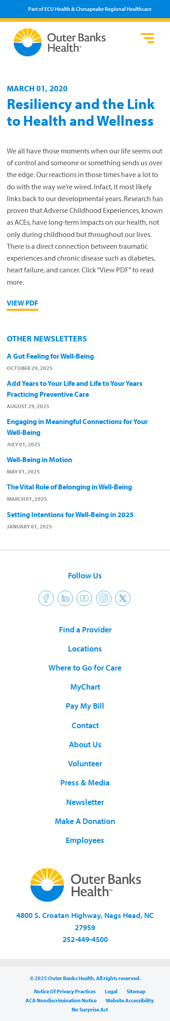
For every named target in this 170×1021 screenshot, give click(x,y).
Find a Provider (85, 629)
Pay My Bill (85, 705)
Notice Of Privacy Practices (65, 991)
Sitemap (136, 991)
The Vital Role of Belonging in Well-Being (69, 486)
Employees (85, 840)
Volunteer (85, 763)
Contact (85, 725)
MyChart (85, 686)
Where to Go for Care (85, 667)
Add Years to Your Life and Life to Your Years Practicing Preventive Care (74, 389)
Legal (111, 991)
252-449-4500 (85, 939)
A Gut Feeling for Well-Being (50, 355)
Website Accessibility (130, 1000)
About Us (85, 744)
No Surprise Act (90, 1009)
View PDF (22, 302)
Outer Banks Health (75, 42)
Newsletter (85, 802)
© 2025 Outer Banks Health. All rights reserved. (85, 978)
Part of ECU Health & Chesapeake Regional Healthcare (89, 8)
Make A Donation (85, 821)
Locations (85, 648)
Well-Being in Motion (39, 459)
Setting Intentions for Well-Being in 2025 (70, 514)
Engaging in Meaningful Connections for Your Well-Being (77, 427)
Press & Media (85, 782)
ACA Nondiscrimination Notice (61, 1000)
